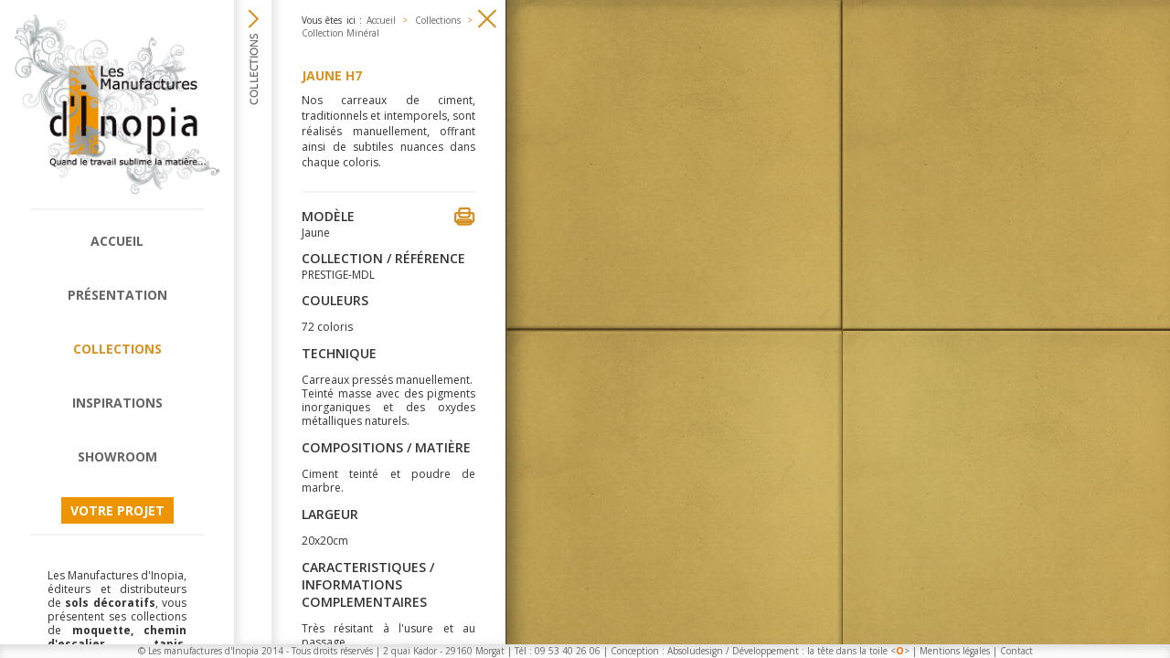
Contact (1016, 650)
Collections (117, 348)
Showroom (117, 456)
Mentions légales (955, 650)
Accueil (117, 240)
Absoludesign (695, 650)
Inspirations (117, 402)
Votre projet (117, 510)
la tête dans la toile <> (858, 650)
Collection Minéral (340, 33)
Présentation (117, 294)
